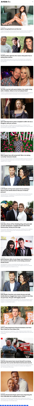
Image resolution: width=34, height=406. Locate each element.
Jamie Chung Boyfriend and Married (11, 29)
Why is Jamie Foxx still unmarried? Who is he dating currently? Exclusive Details (15, 156)
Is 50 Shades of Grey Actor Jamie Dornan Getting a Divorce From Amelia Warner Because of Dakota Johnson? (15, 190)
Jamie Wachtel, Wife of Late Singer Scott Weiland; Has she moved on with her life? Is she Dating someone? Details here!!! (16, 260)
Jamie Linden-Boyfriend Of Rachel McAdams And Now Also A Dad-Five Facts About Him (16, 328)
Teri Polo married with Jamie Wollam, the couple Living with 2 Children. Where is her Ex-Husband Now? (16, 90)
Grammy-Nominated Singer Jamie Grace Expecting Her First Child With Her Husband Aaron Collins (16, 395)
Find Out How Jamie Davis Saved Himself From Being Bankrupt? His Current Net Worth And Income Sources (16, 362)
